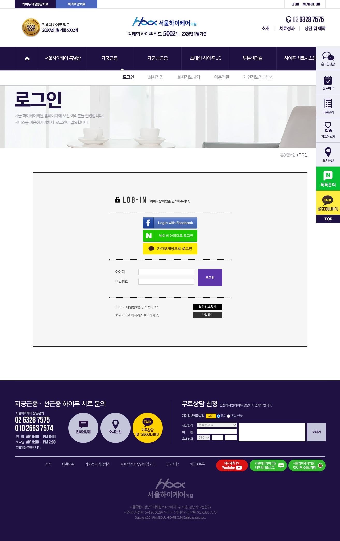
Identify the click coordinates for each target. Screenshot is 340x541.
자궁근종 (110, 58)
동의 (223, 415)
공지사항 (173, 464)
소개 (48, 464)
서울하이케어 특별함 (62, 58)
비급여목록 (197, 464)
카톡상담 (148, 428)
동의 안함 (237, 415)
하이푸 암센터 (76, 4)
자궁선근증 (158, 58)
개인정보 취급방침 (97, 464)
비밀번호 (121, 281)
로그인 (292, 4)
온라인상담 (83, 428)
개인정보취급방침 (258, 77)
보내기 (316, 432)
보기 (211, 415)
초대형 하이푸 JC (205, 58)
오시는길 (115, 428)
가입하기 (207, 315)
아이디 (120, 272)
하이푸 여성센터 (35, 4)
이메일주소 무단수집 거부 (138, 464)
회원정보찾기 (188, 77)
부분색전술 (253, 58)
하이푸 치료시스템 (301, 58)
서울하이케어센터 (264, 28)
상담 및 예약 (313, 28)
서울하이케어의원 (168, 28)
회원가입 (313, 4)
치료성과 (287, 28)
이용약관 (221, 77)
